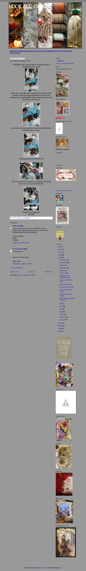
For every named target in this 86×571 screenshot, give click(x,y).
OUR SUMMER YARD (66, 287)
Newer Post (14, 272)
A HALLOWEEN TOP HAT (66, 281)
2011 (59, 323)
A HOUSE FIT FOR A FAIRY (66, 290)
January (62, 320)
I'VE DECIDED (64, 273)
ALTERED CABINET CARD (65, 295)
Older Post (48, 272)
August (62, 271)
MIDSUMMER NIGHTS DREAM (67, 299)
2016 (59, 247)
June (61, 306)
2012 (59, 257)
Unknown (16, 226)
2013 (59, 255)
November (63, 263)
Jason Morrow (42, 568)
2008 (59, 331)
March (61, 314)
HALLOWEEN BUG (65, 284)
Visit (64, 190)
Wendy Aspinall (18, 249)
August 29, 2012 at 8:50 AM (21, 243)
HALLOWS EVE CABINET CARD (65, 276)
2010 (59, 326)
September (63, 268)
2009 (59, 328)
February (62, 317)
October (62, 265)
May (61, 309)
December (63, 260)
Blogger (58, 568)
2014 (59, 252)
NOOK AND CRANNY (30, 6)
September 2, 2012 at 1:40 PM (22, 264)
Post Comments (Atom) (27, 275)
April (61, 312)
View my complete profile (64, 63)
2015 (59, 249)
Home (32, 272)
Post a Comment (17, 268)
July (60, 304)
